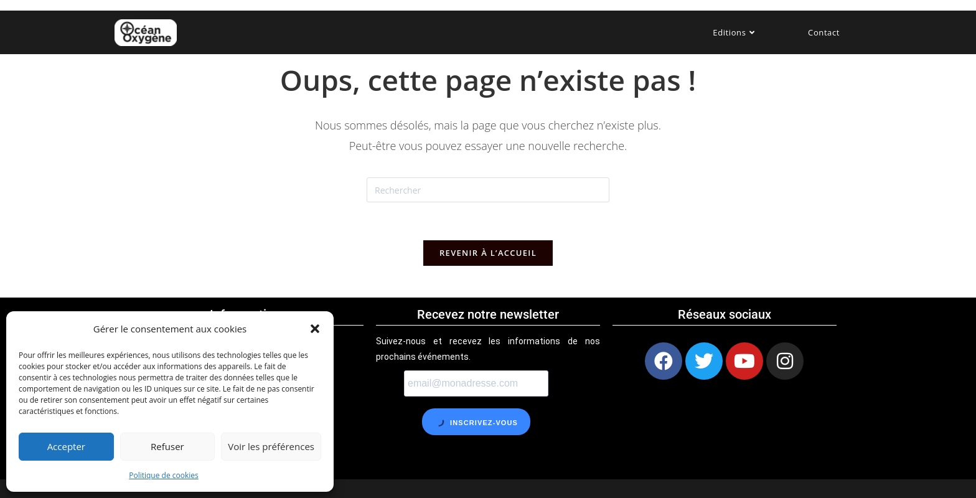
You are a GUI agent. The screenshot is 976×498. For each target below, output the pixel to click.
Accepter (66, 446)
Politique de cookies (164, 475)
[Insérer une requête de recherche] (488, 189)
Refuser (167, 446)
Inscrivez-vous (476, 421)
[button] (315, 328)
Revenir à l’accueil (488, 252)
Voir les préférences (271, 446)
